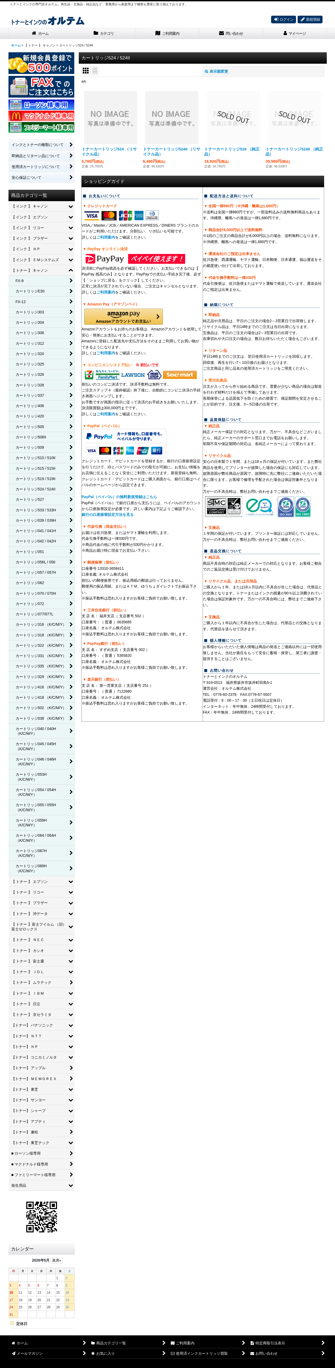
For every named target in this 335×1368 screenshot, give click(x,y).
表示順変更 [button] (216, 71)
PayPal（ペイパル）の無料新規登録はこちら (119, 497)
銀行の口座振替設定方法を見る (108, 514)
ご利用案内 (106, 237)
